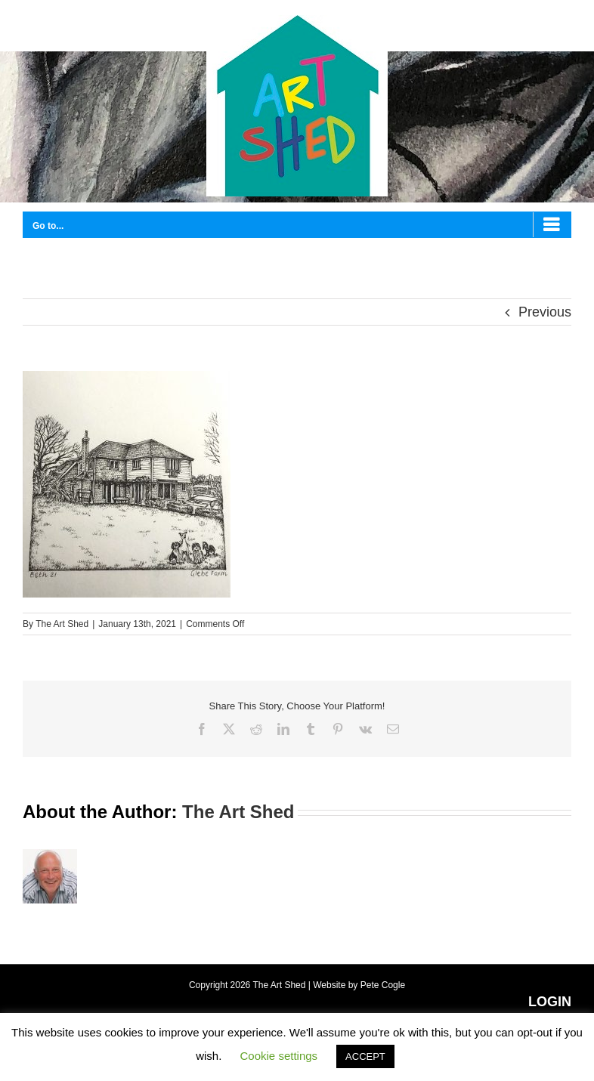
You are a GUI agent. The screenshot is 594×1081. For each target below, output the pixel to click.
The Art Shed (62, 624)
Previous (544, 312)
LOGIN (549, 1001)
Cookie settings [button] (279, 1055)
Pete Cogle (382, 985)
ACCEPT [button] (365, 1056)
